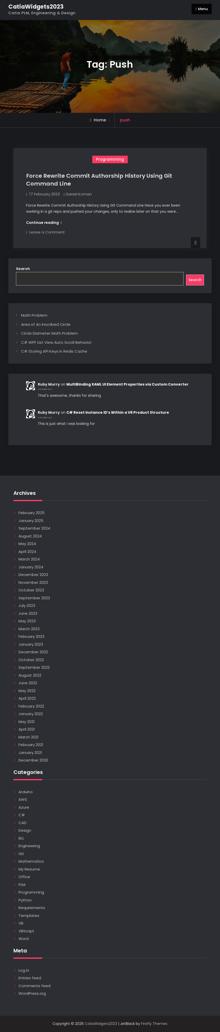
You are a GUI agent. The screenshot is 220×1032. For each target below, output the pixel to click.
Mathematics (31, 861)
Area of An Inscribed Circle (45, 324)
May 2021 (27, 721)
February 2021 (31, 744)
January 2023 (31, 644)
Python (25, 900)
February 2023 (31, 636)
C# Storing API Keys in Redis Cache (54, 351)
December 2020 (33, 760)
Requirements (32, 907)
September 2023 (34, 598)
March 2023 (29, 628)
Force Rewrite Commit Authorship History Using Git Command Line (99, 180)
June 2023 (28, 613)
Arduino (26, 791)
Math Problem (34, 315)
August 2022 (30, 675)
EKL (21, 838)
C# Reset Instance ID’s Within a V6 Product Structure (117, 412)
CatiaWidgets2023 (36, 7)
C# (22, 815)
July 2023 (27, 605)
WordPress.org (32, 993)
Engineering (29, 845)
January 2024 (31, 567)
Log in (24, 970)
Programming (110, 159)
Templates (29, 915)
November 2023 (33, 582)
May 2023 (27, 621)
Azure (24, 807)
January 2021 (30, 752)
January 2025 (31, 520)
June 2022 (28, 682)
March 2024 (29, 559)
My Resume (29, 869)
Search (23, 268)
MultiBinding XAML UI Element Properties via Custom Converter (127, 384)
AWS (23, 799)
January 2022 (31, 713)
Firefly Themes (154, 1023)
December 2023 (33, 574)
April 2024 (27, 551)
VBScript (26, 931)
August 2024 (30, 536)
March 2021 (29, 737)
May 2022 (27, 690)
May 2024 (27, 543)
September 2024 (34, 528)
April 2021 (27, 729)
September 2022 (34, 667)
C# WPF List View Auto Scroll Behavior (56, 342)
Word (24, 938)
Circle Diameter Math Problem (49, 333)
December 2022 (33, 652)
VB (21, 923)
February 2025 (32, 512)
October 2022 (31, 659)
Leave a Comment (47, 232)
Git (21, 853)
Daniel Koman (79, 194)
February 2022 (31, 706)
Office (24, 876)
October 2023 (31, 590)
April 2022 (27, 698)
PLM (22, 884)
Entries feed (30, 978)
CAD (23, 822)
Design (25, 830)
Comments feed (34, 985)
